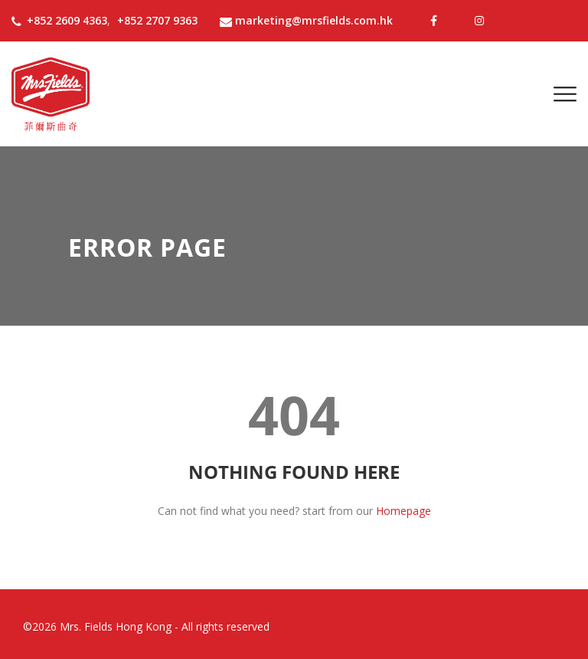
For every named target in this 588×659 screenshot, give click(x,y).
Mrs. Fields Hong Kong (116, 626)
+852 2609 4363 (67, 20)
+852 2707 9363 (157, 20)
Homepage (403, 510)
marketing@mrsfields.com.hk (306, 20)
